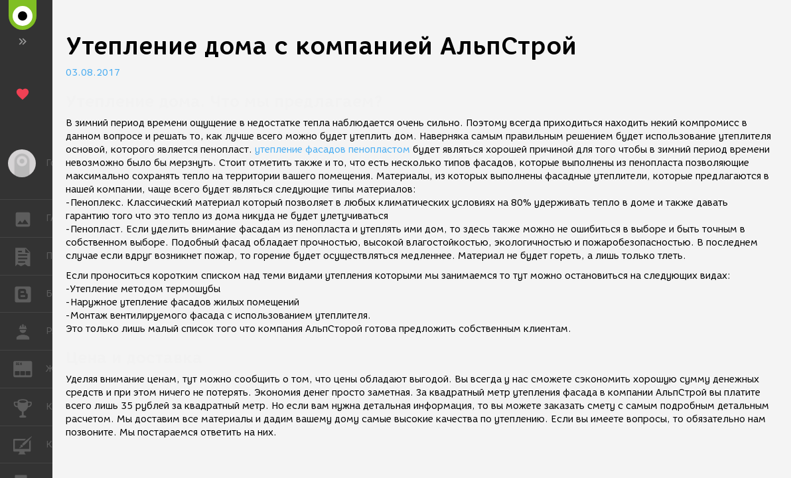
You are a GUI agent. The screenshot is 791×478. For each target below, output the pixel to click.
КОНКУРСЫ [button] (29, 407)
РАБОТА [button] (29, 331)
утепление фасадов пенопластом (332, 149)
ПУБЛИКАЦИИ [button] (29, 256)
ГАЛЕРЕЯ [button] (29, 218)
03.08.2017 (93, 72)
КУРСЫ (29, 443)
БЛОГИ (29, 293)
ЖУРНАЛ (29, 368)
